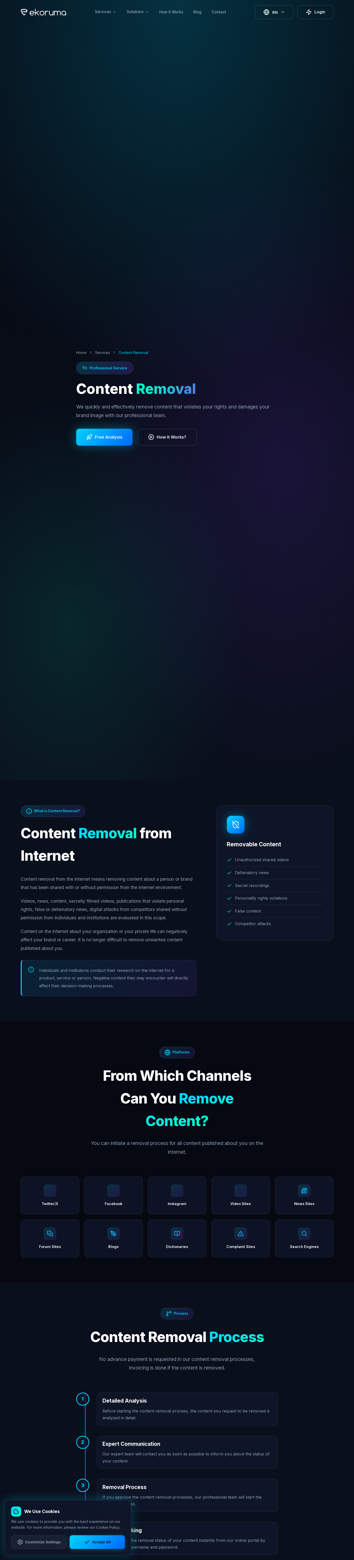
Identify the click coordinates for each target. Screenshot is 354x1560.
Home (81, 352)
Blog (197, 12)
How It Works (171, 12)
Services (102, 352)
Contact (219, 12)
